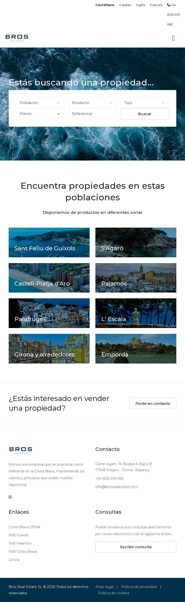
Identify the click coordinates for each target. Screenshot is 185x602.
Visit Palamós (20, 543)
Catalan (125, 5)
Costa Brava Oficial (24, 527)
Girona (14, 560)
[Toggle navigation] (173, 38)
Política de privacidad (139, 587)
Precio (39, 113)
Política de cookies (113, 593)
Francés (156, 5)
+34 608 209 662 (173, 14)
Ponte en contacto (152, 403)
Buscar (145, 114)
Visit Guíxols (18, 535)
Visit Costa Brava (23, 551)
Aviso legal (104, 587)
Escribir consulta (136, 547)
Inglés (140, 5)
